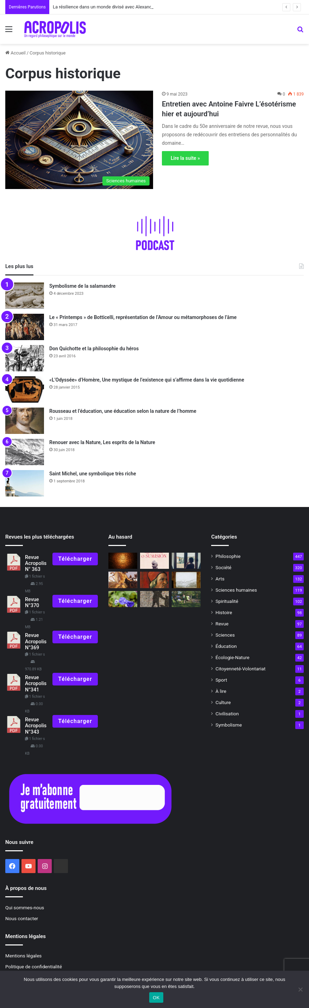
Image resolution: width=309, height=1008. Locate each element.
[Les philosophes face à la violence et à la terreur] (154, 599)
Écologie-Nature (232, 657)
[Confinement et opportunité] (186, 561)
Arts (219, 578)
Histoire (223, 612)
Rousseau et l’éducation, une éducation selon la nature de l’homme (122, 411)
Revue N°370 (32, 603)
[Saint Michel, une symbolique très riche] (24, 483)
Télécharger (75, 558)
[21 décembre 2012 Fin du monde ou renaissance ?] (122, 561)
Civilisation (227, 713)
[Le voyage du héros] (122, 580)
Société (223, 567)
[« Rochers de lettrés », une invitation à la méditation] (186, 580)
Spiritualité (226, 601)
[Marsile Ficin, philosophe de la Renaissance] (154, 580)
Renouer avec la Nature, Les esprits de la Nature (102, 442)
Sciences (225, 635)
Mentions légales (23, 955)
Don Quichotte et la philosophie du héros (94, 348)
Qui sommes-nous (24, 907)
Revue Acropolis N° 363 (35, 563)
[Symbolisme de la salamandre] (24, 295)
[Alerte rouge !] (186, 599)
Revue (221, 623)
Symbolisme (228, 725)
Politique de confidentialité (33, 966)
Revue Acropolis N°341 (35, 684)
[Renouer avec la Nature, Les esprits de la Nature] (24, 452)
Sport (221, 680)
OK (156, 997)
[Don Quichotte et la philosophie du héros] (24, 358)
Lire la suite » (185, 158)
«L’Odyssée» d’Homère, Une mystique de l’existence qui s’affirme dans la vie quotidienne (146, 380)
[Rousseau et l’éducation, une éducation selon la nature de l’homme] (24, 421)
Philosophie (227, 556)
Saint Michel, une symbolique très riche (92, 473)
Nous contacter (21, 918)
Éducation (226, 646)
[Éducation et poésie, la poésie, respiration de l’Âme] (122, 599)
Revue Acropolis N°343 (35, 726)
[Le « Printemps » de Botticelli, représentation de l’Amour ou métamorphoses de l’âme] (24, 327)
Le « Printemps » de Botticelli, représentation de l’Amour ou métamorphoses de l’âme (143, 317)
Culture (223, 702)
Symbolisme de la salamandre (82, 286)
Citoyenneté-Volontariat (240, 668)
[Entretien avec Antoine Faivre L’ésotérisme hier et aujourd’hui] (79, 140)
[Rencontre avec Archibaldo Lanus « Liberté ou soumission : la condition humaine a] (154, 561)
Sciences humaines (236, 590)
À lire (220, 691)
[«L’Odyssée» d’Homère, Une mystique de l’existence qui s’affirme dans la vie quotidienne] (24, 389)
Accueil (15, 53)
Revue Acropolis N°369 (35, 641)
